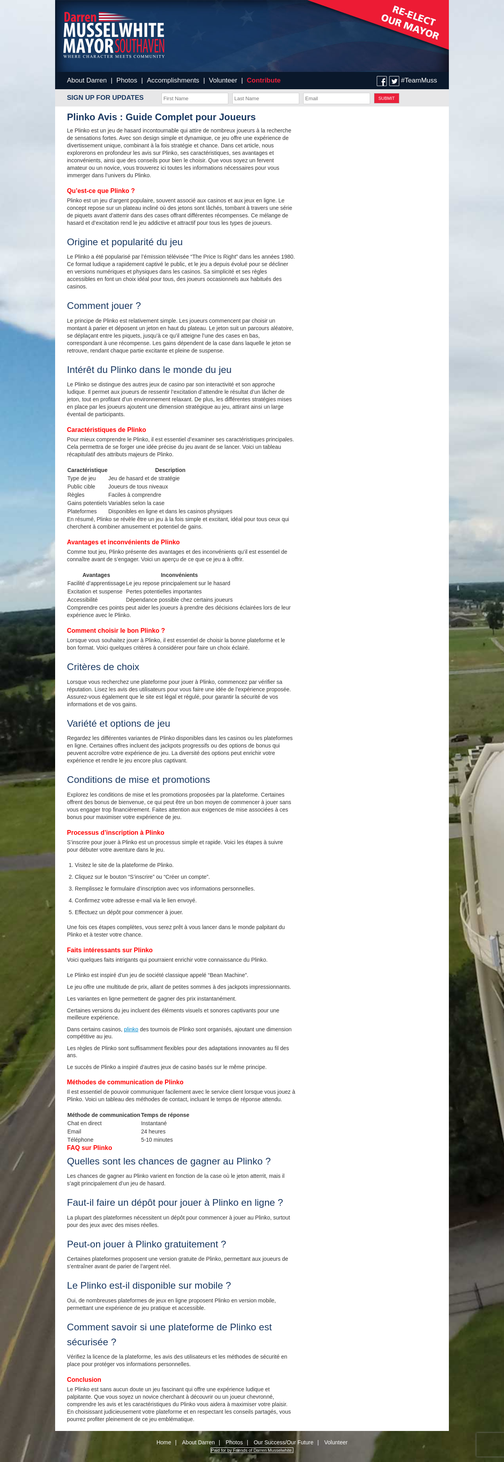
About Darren (87, 80)
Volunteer (223, 80)
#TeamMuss (419, 80)
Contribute (264, 80)
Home (163, 1442)
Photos (127, 80)
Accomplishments (173, 80)
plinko (131, 1029)
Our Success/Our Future (283, 1442)
